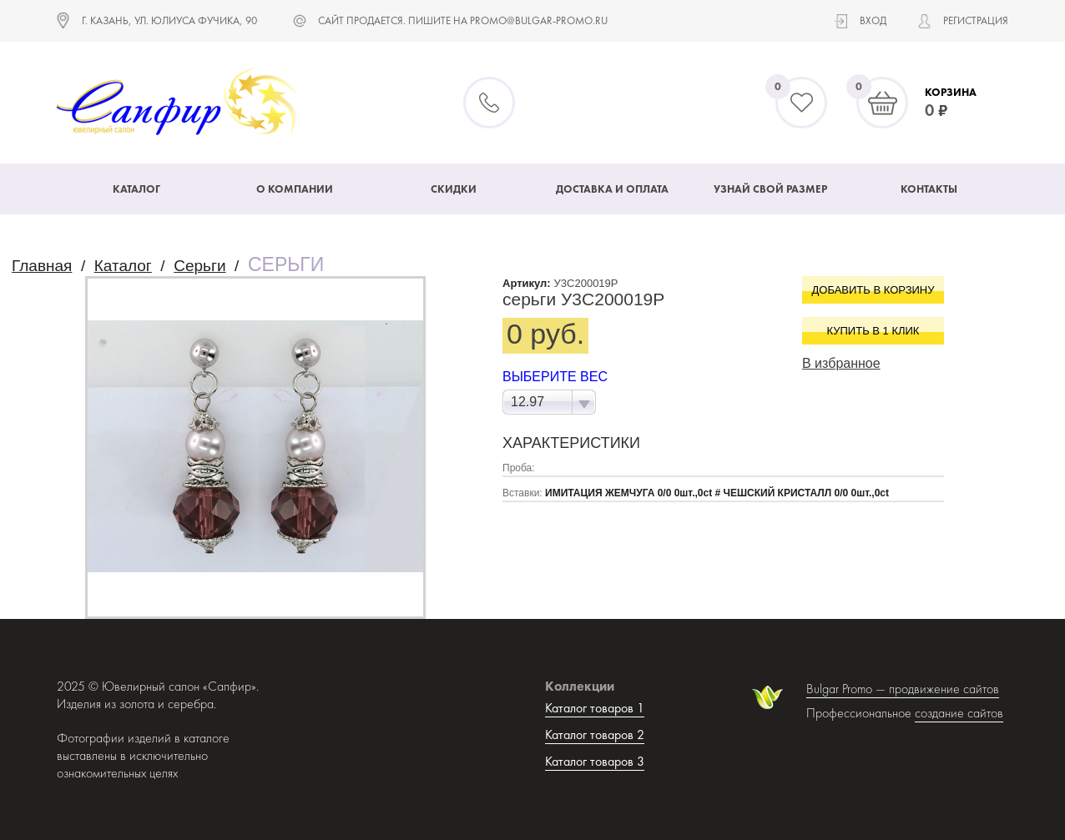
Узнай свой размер (770, 189)
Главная (42, 265)
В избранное (841, 363)
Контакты (929, 189)
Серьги (199, 265)
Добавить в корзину (873, 290)
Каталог (136, 189)
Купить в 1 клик (873, 330)
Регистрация (975, 20)
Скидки (454, 189)
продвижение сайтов (944, 688)
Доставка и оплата (612, 189)
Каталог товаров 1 (594, 708)
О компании (294, 189)
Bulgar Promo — (847, 688)
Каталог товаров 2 (594, 734)
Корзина (951, 92)
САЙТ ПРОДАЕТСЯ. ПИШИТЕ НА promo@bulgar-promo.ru (463, 20)
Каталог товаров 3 (594, 761)
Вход (873, 20)
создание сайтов (959, 713)
